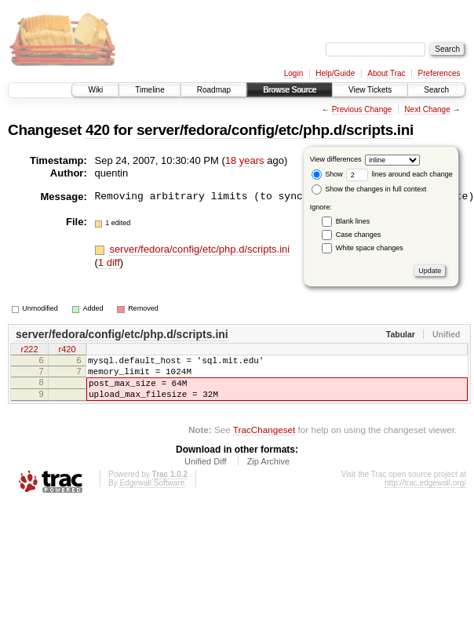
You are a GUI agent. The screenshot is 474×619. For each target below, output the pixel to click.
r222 (29, 350)
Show (327, 174)
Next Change (427, 109)
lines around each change (399, 174)
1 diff (109, 262)
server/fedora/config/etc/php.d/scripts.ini (275, 130)
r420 (66, 350)
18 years (244, 160)
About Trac (386, 73)
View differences (336, 159)
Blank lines (353, 221)
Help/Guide (335, 73)
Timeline (149, 90)
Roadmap (214, 90)
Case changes (358, 234)
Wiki (95, 90)
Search (436, 90)
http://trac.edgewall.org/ (425, 494)
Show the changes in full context (369, 189)
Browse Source (289, 90)
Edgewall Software (151, 494)
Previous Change (362, 109)
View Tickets (370, 90)
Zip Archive (268, 473)
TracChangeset (264, 441)
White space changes (369, 248)
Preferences (439, 73)
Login (293, 73)
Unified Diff (205, 473)
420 (98, 130)
